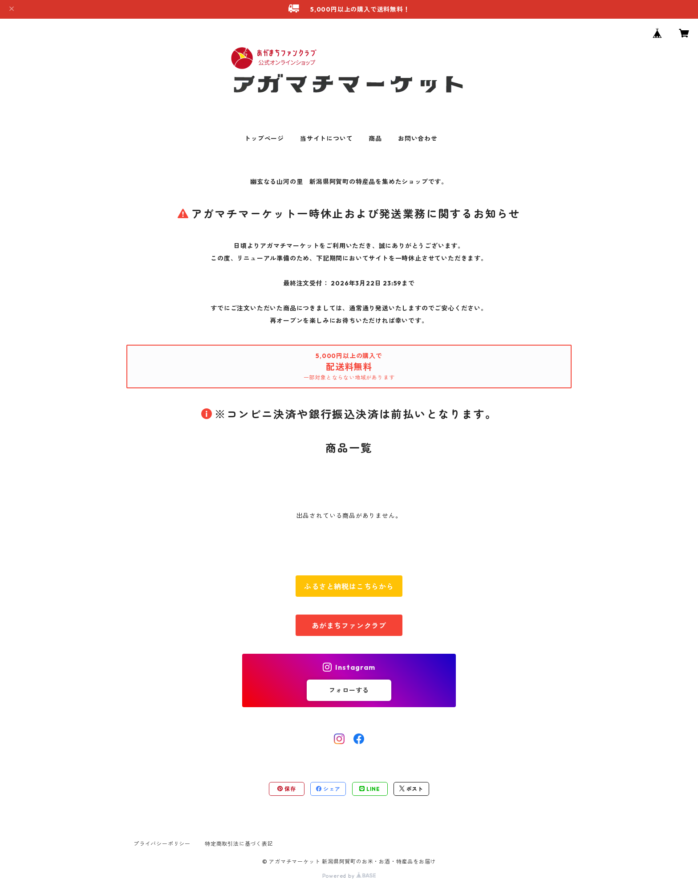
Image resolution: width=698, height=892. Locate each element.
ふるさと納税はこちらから (349, 586)
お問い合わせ (418, 138)
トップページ (264, 138)
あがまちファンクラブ (349, 625)
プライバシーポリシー (162, 843)
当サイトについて (326, 138)
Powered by (349, 875)
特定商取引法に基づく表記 (239, 843)
